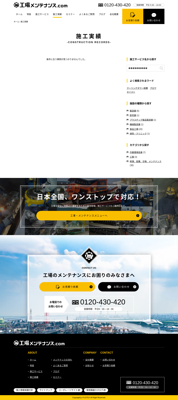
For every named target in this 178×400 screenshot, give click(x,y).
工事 (132, 157)
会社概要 (114, 14)
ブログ (102, 14)
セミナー (70, 14)
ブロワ (153, 88)
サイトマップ (45, 390)
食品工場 (134, 129)
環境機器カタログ (94, 390)
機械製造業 (135, 124)
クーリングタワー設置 (137, 88)
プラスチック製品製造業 (141, 120)
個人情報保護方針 (24, 390)
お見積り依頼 (108, 365)
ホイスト (131, 92)
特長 (29, 14)
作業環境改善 (136, 152)
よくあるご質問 (87, 14)
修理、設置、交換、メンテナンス (145, 161)
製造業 (133, 111)
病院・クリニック (138, 134)
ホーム (19, 14)
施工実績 (57, 14)
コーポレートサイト (68, 390)
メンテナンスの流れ (62, 360)
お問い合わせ (108, 360)
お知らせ (89, 365)
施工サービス (42, 14)
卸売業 (133, 115)
